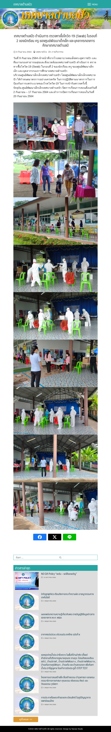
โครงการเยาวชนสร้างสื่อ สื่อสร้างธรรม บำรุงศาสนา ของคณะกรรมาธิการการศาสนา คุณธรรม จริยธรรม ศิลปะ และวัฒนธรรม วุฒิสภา (68, 680)
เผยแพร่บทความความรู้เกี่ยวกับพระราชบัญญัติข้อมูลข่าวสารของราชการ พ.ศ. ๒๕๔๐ (67, 616)
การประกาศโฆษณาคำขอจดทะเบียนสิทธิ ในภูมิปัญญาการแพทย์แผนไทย (66, 699)
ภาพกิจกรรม (57, 52)
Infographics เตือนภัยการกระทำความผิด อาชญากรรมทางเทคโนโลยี (67, 595)
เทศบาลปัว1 (41, 52)
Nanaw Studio (77, 729)
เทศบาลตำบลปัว (22, 4)
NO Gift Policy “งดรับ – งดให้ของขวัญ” (59, 573)
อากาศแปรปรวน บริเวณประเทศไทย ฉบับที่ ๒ (60, 634)
